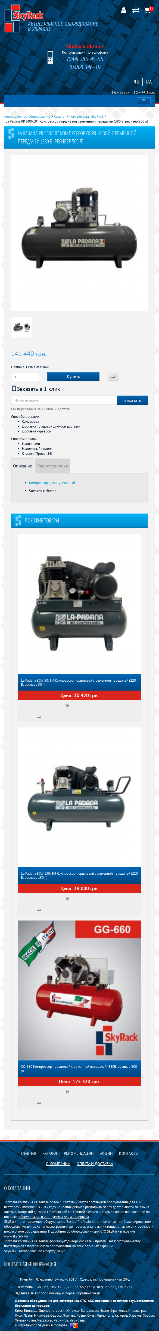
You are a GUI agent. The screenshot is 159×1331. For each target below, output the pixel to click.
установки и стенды (101, 1226)
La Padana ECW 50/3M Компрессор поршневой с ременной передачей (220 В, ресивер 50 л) (78, 682)
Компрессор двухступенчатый (52, 482)
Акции (106, 1153)
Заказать (132, 400)
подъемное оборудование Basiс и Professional (60, 1221)
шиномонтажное (109, 1221)
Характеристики (52, 466)
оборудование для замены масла (29, 1226)
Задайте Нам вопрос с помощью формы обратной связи (57, 1293)
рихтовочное (141, 1226)
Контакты (128, 1153)
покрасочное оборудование (25, 1231)
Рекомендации (79, 1153)
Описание (22, 466)
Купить (73, 376)
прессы (79, 1226)
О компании (58, 1163)
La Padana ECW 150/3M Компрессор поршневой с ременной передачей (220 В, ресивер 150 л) (79, 875)
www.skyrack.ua (16, 1236)
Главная (28, 1153)
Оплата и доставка (95, 1163)
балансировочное (137, 1221)
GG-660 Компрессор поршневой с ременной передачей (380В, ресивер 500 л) (79, 1068)
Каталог (50, 1153)
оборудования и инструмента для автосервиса (53, 1216)
